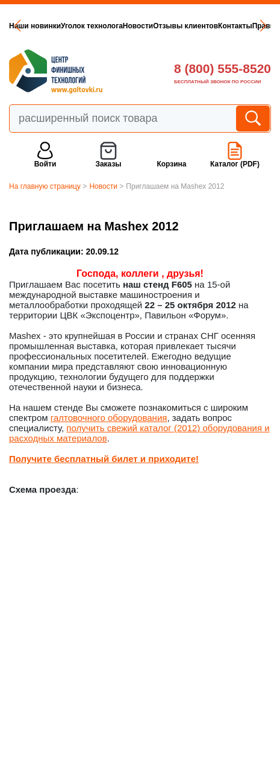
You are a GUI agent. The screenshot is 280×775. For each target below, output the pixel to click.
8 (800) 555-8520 (222, 68)
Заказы (108, 164)
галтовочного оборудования (109, 418)
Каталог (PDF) (235, 164)
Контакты (235, 26)
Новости (138, 26)
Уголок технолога (92, 26)
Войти (45, 164)
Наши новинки (35, 26)
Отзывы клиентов (185, 26)
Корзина (171, 164)
